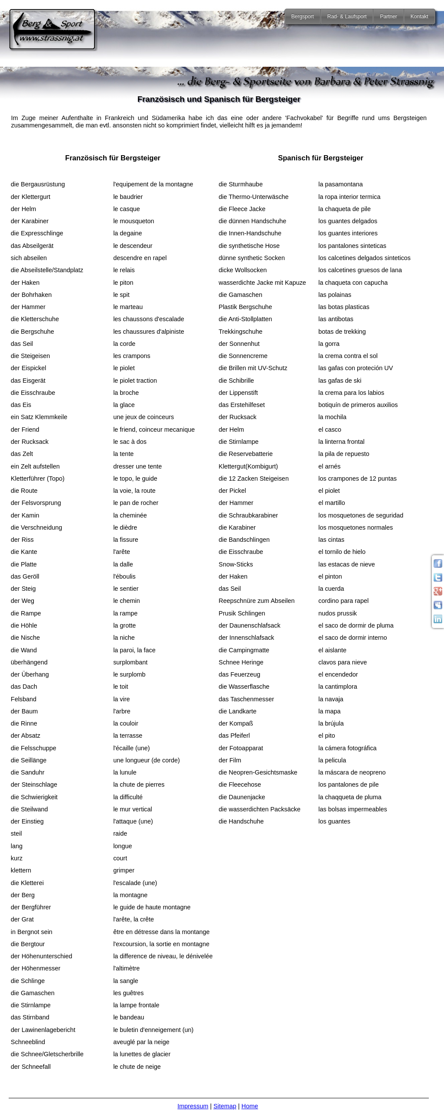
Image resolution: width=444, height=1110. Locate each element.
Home (250, 1106)
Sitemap (224, 1106)
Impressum (192, 1106)
